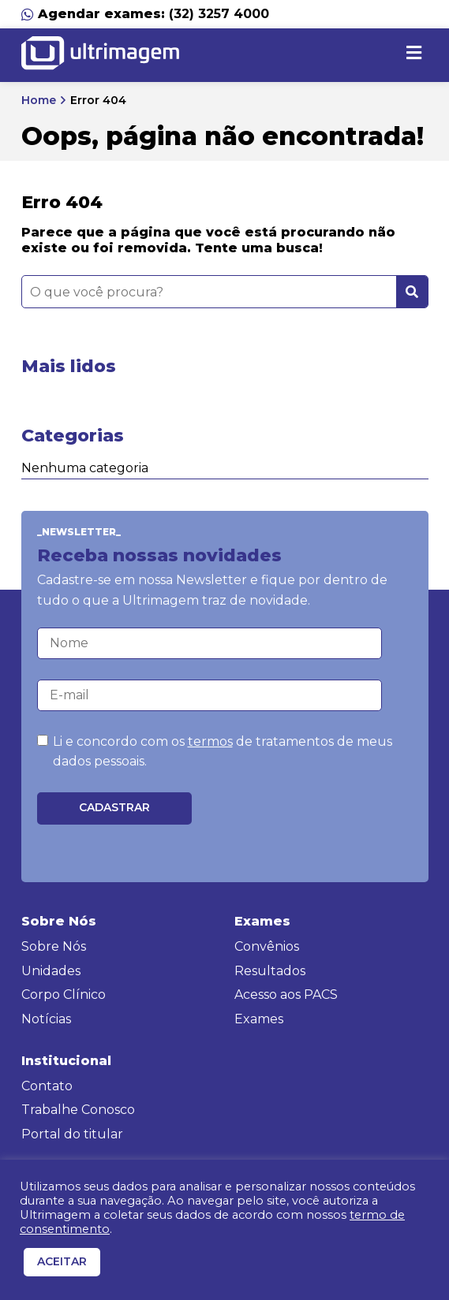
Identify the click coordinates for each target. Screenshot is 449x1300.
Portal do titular (72, 1134)
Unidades (50, 970)
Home (38, 100)
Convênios (266, 946)
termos (210, 741)
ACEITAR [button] (62, 1261)
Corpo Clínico (63, 994)
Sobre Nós (53, 946)
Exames (258, 1018)
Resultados (269, 970)
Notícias (46, 1018)
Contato (47, 1085)
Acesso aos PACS (286, 994)
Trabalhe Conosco (78, 1109)
